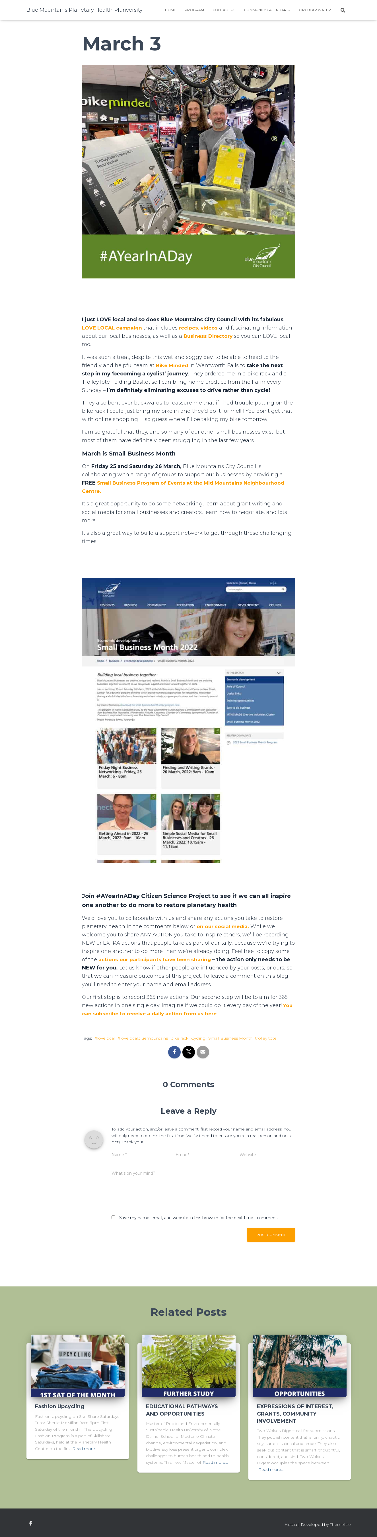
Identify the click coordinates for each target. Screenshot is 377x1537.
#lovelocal (104, 1038)
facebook (30, 1523)
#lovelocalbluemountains (143, 1038)
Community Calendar (267, 10)
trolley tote (266, 1038)
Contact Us (224, 10)
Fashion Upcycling (59, 1406)
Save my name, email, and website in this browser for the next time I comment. (198, 1217)
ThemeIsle (340, 1524)
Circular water (315, 10)
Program (194, 10)
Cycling (198, 1038)
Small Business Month (230, 1038)
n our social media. (226, 926)
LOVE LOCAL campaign (113, 328)
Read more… (85, 1448)
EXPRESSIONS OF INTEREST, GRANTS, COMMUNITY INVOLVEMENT (295, 1413)
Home (170, 10)
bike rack (179, 1038)
